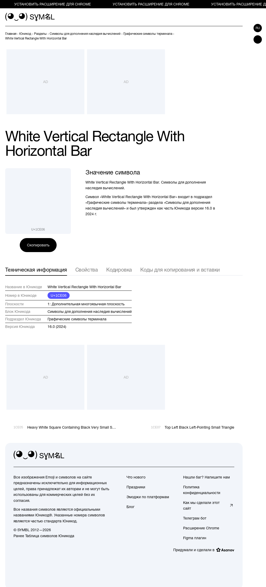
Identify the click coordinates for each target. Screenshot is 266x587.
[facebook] (230, 455)
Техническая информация (36, 270)
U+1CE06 (58, 295)
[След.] (239, 36)
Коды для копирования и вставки (180, 270)
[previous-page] (10, 33)
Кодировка (119, 270)
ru (258, 28)
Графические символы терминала (77, 319)
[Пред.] (230, 36)
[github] (219, 455)
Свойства (86, 270)
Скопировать (38, 245)
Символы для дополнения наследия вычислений (90, 311)
